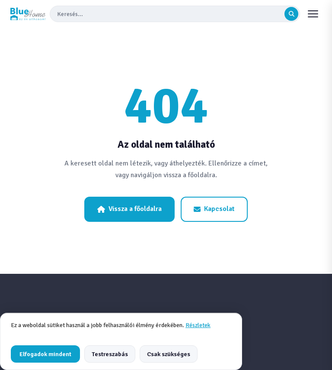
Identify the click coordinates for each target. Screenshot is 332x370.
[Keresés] (169, 14)
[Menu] (313, 14)
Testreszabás (110, 354)
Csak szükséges (168, 354)
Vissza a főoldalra (129, 208)
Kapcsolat (214, 208)
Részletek (198, 325)
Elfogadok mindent (45, 354)
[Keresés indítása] (291, 14)
